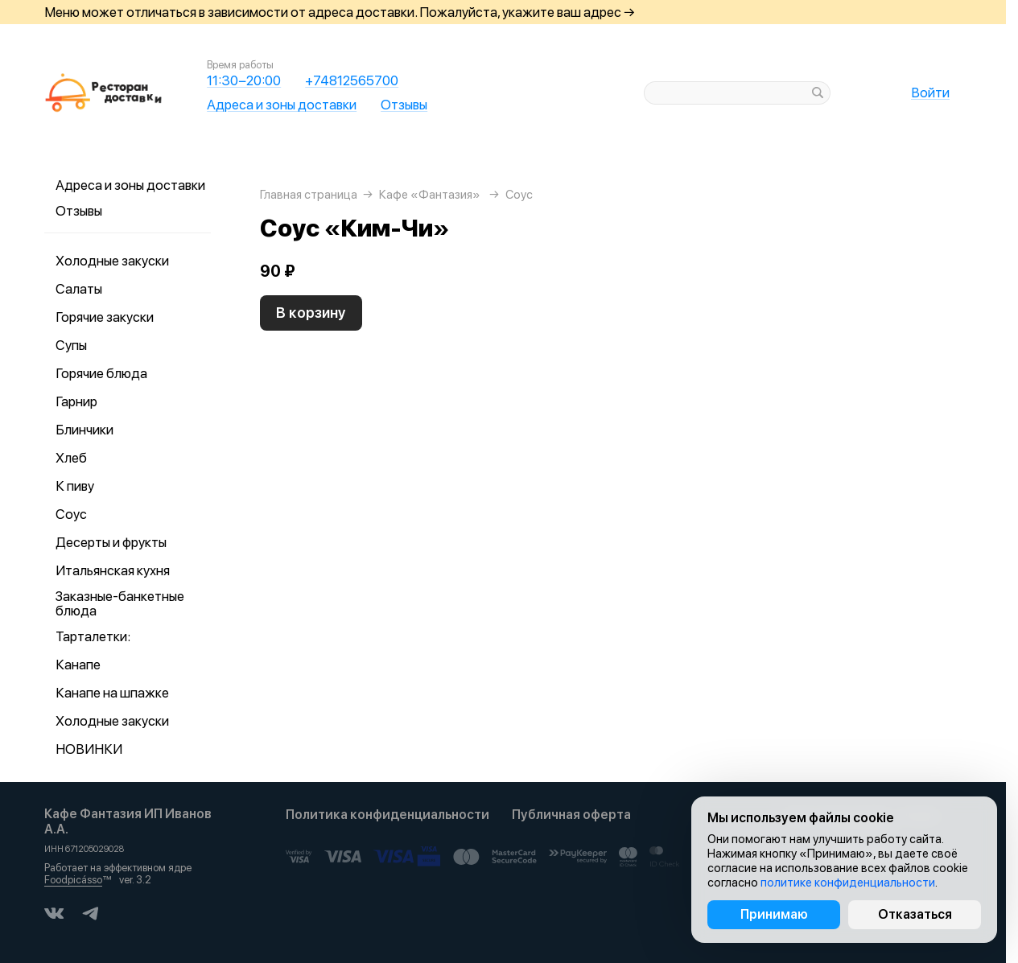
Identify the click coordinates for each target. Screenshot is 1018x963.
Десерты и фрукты (111, 542)
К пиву (75, 486)
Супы (71, 345)
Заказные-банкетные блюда (120, 603)
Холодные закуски (112, 261)
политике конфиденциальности (847, 882)
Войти (930, 92)
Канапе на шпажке (112, 693)
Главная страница (308, 194)
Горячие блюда (101, 373)
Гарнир (76, 401)
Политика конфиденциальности (387, 814)
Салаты (79, 289)
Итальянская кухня (113, 570)
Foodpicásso (73, 880)
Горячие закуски (105, 317)
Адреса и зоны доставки (282, 105)
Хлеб (71, 458)
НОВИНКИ (89, 749)
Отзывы (404, 105)
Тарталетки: (93, 636)
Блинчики (84, 430)
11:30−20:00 (244, 80)
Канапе (78, 664)
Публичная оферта (571, 814)
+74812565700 (351, 80)
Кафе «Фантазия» (429, 194)
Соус (71, 514)
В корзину (311, 312)
